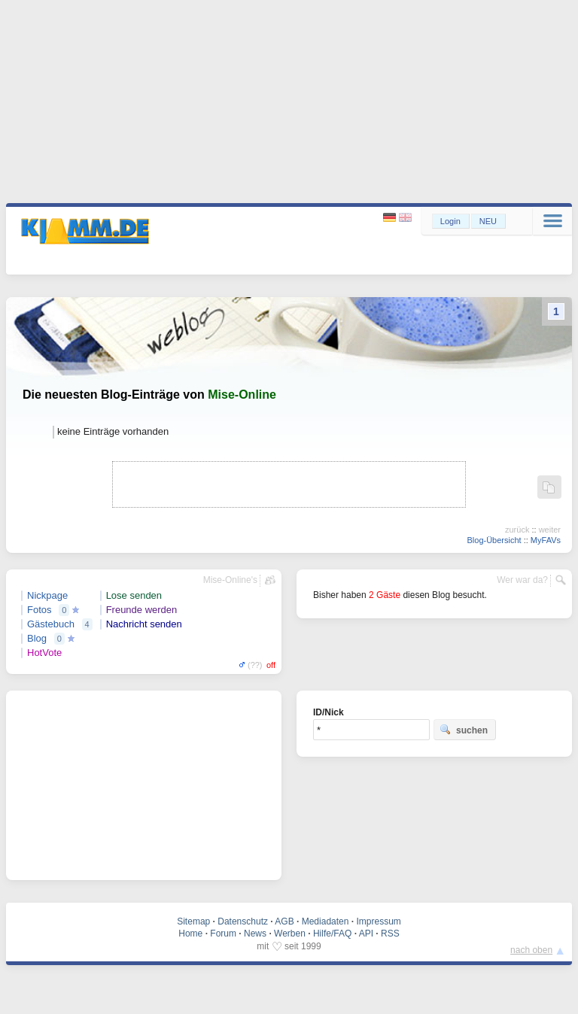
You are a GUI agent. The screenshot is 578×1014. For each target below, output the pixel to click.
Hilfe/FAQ (332, 933)
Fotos (39, 609)
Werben (290, 933)
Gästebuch (51, 624)
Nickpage (47, 595)
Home (190, 933)
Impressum (378, 921)
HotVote (44, 652)
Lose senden (134, 595)
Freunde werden (142, 609)
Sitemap (193, 921)
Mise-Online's (230, 580)
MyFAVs (546, 540)
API (366, 933)
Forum (223, 933)
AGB (284, 921)
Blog (37, 638)
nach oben (531, 950)
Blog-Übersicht (494, 540)
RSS (390, 933)
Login (450, 221)
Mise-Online (242, 394)
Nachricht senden (144, 624)
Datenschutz (243, 921)
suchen (464, 730)
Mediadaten (325, 921)
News (255, 933)
